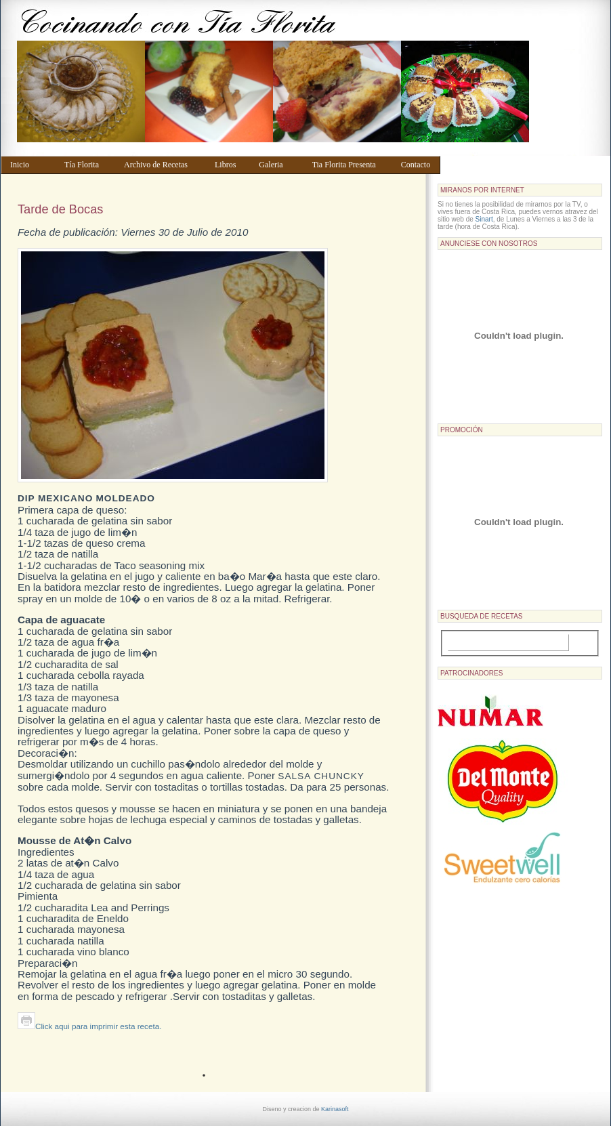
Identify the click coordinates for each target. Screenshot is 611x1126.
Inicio (30, 164)
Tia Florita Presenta (350, 164)
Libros (230, 164)
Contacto (417, 164)
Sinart (484, 219)
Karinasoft (335, 1109)
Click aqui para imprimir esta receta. (89, 1026)
